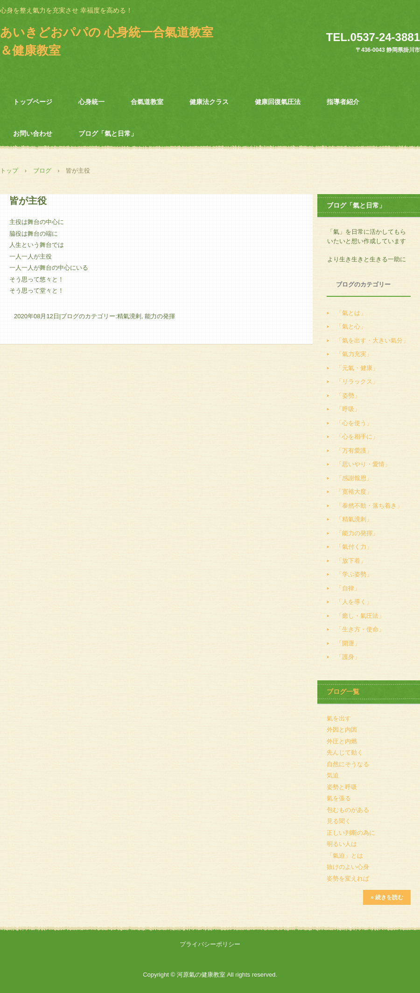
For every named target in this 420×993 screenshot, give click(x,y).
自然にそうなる (348, 764)
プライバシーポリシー (210, 944)
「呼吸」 (348, 409)
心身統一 (91, 101)
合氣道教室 (147, 101)
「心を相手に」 (357, 436)
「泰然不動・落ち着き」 (369, 505)
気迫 (333, 775)
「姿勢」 (348, 395)
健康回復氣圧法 (278, 101)
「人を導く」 (354, 601)
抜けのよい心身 (348, 866)
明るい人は (342, 843)
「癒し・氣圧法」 (360, 615)
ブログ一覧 (343, 691)
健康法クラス (209, 101)
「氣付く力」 (354, 546)
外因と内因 (342, 729)
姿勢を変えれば (348, 878)
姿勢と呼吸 (342, 786)
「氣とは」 (351, 312)
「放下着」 (351, 560)
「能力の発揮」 (357, 533)
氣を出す (339, 718)
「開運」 (348, 643)
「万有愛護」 (354, 450)
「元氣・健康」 (357, 367)
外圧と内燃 (342, 741)
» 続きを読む (387, 897)
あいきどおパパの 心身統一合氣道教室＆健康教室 (106, 41)
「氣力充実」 (354, 353)
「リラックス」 (357, 381)
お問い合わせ (32, 133)
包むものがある (348, 809)
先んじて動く (345, 752)
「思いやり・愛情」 (363, 464)
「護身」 (348, 656)
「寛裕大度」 (354, 491)
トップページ (32, 101)
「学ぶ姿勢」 (354, 574)
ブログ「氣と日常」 (107, 133)
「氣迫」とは (345, 855)
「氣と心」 (351, 326)
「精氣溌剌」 (354, 519)
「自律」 (348, 588)
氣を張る (339, 798)
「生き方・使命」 (360, 629)
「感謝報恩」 (354, 478)
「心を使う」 (354, 423)
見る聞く (339, 821)
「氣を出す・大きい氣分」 (372, 340)
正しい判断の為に (351, 832)
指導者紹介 (343, 101)
